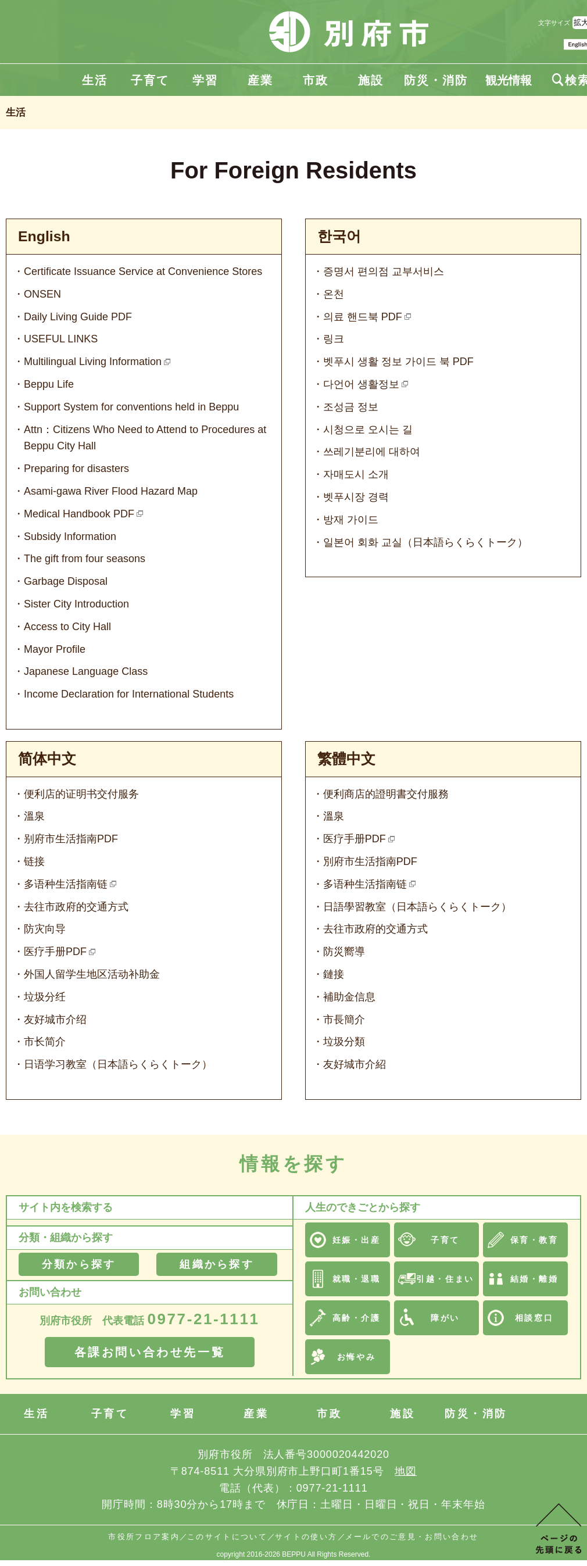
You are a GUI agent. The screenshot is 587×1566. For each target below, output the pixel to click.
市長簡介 (344, 1019)
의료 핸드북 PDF (362, 317)
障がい (445, 1317)
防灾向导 (45, 929)
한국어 (339, 236)
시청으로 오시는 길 (368, 429)
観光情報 (508, 80)
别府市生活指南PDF (71, 839)
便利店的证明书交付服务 (81, 794)
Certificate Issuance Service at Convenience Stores (143, 271)
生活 (95, 80)
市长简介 (45, 1041)
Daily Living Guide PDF (78, 317)
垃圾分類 (344, 1041)
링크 (333, 339)
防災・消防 (436, 80)
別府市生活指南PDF (370, 861)
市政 (315, 80)
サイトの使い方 (306, 1536)
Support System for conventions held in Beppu (131, 407)
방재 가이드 (350, 519)
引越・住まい (445, 1278)
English (44, 236)
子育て (150, 80)
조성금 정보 (350, 407)
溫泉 (34, 816)
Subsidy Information (70, 536)
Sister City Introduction (76, 604)
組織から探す (216, 1264)
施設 (371, 80)
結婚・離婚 (534, 1278)
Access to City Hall (67, 626)
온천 (333, 294)
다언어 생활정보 (361, 384)
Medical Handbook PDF (79, 514)
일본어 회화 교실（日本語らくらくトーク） (425, 542)
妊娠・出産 (356, 1240)
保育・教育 (534, 1240)
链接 (34, 861)
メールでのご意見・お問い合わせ (412, 1536)
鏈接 (333, 974)
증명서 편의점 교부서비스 (383, 271)
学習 (205, 80)
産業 (260, 80)
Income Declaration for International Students (129, 694)
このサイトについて (227, 1536)
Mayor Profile (54, 649)
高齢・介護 (356, 1317)
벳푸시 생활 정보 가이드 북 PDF (398, 361)
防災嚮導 (344, 951)
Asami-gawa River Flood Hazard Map (111, 491)
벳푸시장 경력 (356, 497)
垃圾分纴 (45, 997)
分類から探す (79, 1264)
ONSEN (42, 294)
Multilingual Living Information (93, 361)
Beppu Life (49, 384)
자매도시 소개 (356, 474)
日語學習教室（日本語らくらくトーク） (417, 907)
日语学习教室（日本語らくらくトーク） (118, 1064)
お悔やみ (356, 1356)
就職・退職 (356, 1278)
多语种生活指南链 (66, 884)
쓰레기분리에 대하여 (371, 451)
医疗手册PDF (55, 951)
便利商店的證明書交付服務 (386, 794)
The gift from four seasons (84, 558)
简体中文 (47, 759)
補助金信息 (349, 997)
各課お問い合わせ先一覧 (150, 1352)
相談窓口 (534, 1317)
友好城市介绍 (55, 1019)
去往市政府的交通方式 (76, 907)
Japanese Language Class (86, 671)
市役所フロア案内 (144, 1536)
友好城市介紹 (354, 1064)
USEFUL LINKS (61, 339)
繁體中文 (346, 759)
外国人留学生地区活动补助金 (92, 974)
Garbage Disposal (66, 581)
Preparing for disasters (76, 468)
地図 (406, 1471)
